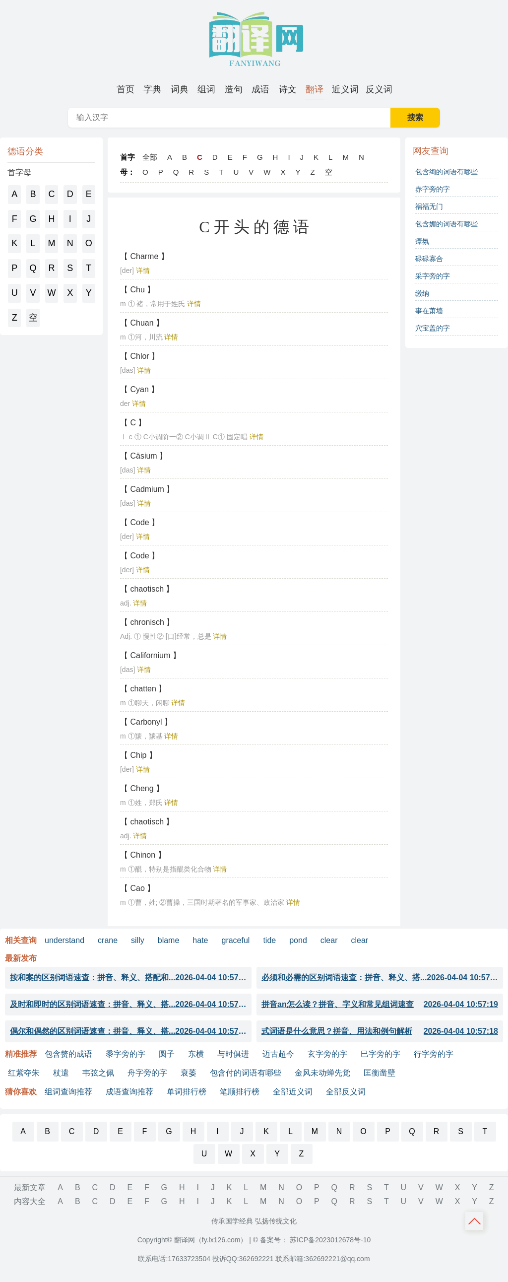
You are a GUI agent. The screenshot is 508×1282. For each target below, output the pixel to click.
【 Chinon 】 (143, 855)
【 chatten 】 (143, 688)
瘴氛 (422, 241)
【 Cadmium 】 (147, 489)
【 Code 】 (139, 522)
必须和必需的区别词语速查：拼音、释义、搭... (379, 978)
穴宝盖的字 (432, 328)
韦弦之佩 (98, 1073)
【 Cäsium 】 (143, 456)
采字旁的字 (432, 276)
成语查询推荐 (129, 1091)
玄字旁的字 (327, 1054)
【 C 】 (133, 422)
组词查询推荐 (68, 1091)
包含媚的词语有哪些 (446, 224)
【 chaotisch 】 (147, 589)
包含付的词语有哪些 (245, 1073)
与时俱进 (233, 1054)
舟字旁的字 (147, 1073)
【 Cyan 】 (139, 389)
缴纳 (422, 293)
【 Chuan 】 (142, 323)
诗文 (288, 89)
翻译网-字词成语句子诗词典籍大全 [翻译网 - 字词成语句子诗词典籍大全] (254, 39)
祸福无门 (429, 206)
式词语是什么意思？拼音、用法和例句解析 (379, 1031)
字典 (152, 89)
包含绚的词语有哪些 (446, 172)
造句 (234, 89)
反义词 (379, 89)
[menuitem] (125, 89)
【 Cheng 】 (142, 788)
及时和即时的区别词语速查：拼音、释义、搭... (128, 1005)
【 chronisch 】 (147, 622)
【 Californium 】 (150, 655)
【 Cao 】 (137, 888)
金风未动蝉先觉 (322, 1073)
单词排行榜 (186, 1091)
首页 (125, 89)
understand (64, 940)
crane (108, 940)
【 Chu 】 (137, 289)
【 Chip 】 (138, 755)
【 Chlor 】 (139, 356)
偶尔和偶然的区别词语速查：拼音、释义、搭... (128, 1031)
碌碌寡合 (429, 259)
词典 (180, 89)
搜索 (415, 117)
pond (298, 940)
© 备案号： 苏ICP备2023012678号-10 (312, 1240)
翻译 (314, 89)
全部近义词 (293, 1091)
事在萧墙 (429, 311)
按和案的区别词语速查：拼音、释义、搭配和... (128, 978)
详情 (143, 270)
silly (137, 940)
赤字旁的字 (432, 189)
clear (329, 940)
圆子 (167, 1054)
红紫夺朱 (24, 1073)
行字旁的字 (433, 1054)
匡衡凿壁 (379, 1073)
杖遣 (61, 1073)
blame (169, 940)
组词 (206, 89)
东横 (196, 1054)
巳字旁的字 (380, 1054)
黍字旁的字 (125, 1054)
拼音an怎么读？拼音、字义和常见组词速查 (379, 1005)
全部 (149, 157)
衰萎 (188, 1073)
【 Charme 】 (144, 256)
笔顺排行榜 (239, 1091)
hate (200, 940)
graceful (235, 940)
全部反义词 (346, 1091)
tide (269, 940)
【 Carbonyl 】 (146, 722)
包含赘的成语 (68, 1054)
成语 (260, 89)
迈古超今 (278, 1054)
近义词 (345, 89)
